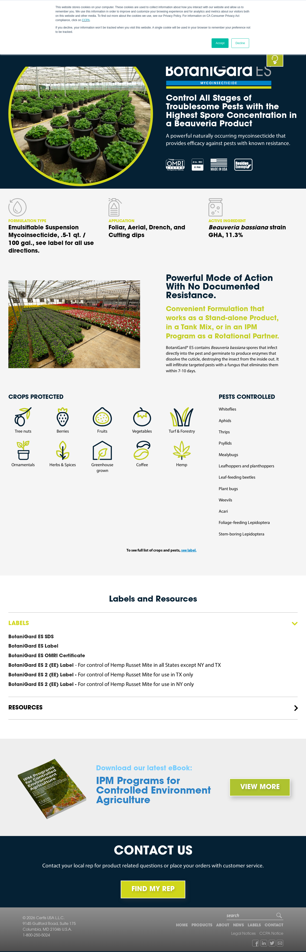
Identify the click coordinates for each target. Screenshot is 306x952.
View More (259, 787)
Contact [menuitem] (274, 926)
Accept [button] (220, 43)
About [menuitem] (222, 926)
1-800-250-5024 (36, 936)
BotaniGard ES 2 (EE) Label (41, 666)
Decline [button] (240, 43)
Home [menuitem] (182, 926)
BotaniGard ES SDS (31, 637)
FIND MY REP (153, 889)
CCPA (86, 20)
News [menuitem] (238, 926)
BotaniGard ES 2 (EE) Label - (43, 675)
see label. (189, 550)
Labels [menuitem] (254, 926)
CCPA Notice (271, 934)
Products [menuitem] (201, 926)
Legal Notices (243, 934)
